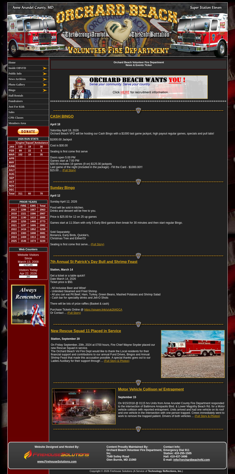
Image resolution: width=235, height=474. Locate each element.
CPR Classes (15, 117)
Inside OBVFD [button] (17, 68)
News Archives (17, 79)
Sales (11, 112)
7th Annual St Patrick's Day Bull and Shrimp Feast (93, 262)
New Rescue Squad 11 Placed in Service (86, 331)
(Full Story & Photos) (116, 361)
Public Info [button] (15, 73)
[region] (28, 93)
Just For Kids (16, 106)
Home (12, 62)
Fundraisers (15, 101)
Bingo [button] (11, 90)
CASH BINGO (62, 116)
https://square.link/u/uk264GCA (103, 309)
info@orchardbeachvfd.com (191, 459)
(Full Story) (69, 170)
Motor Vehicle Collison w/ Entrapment (151, 389)
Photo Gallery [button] (16, 84)
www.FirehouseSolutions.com (57, 461)
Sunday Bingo (62, 188)
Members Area (17, 123)
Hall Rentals (15, 95)
